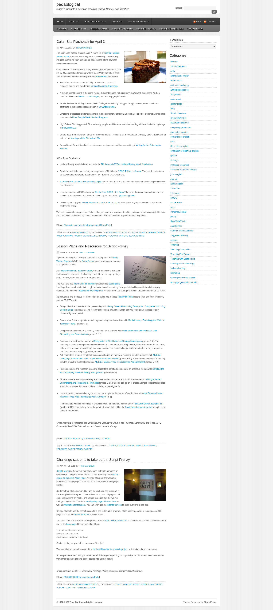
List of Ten (175, 188)
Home (60, 21)
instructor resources (179, 165)
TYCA (109, 236)
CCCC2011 (133, 232)
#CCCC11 (113, 202)
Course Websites (195, 28)
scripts (88, 449)
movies (139, 446)
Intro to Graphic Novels (116, 520)
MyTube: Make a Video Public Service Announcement (120, 362)
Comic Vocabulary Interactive (138, 407)
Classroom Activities (99, 28)
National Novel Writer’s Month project (110, 549)
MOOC (173, 198)
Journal (173, 179)
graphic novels (156, 232)
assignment (175, 94)
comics (143, 232)
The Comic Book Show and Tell (147, 404)
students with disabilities (181, 231)
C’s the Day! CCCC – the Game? (110, 192)
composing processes (180, 127)
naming (69, 236)
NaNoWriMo (150, 446)
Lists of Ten (117, 21)
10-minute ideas (177, 66)
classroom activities (84, 584)
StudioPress (210, 602)
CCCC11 (123, 232)
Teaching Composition (122, 28)
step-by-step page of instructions (101, 501)
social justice (176, 226)
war (115, 236)
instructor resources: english (183, 169)
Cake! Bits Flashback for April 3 (80, 41)
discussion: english (179, 146)
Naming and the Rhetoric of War (85, 138)
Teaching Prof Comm (146, 28)
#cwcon (174, 62)
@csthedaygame (126, 195)
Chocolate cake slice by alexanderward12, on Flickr (87, 225)
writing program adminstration (184, 282)
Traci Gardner (84, 48)
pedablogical (68, 4)
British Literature (178, 113)
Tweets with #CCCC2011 (93, 202)
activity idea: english (179, 76)
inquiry (60, 236)
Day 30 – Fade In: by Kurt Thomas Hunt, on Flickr (87, 438)
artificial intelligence (179, 90)
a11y (172, 71)
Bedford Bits (101, 76)
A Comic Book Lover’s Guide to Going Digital (80, 181)
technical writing (177, 268)
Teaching (174, 245)
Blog (172, 108)
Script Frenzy (88, 261)
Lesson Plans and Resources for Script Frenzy (92, 246)
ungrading (175, 273)
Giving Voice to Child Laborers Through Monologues (117, 341)
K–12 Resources (78, 28)
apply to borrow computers (91, 291)
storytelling (90, 236)
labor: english (176, 184)
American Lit (176, 80)
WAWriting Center (107, 107)
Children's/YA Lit (178, 118)
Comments (211, 21)
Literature (174, 193)
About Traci (73, 21)
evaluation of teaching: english (184, 151)
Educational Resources (95, 21)
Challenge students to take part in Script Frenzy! (93, 459)
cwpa (172, 141)
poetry (77, 236)
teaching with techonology (182, 263)
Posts (198, 21)
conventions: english (179, 137)
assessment (112, 232)
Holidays (174, 160)
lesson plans (114, 284)
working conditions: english (182, 277)
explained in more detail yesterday (76, 271)
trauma (102, 236)
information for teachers (85, 284)
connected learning (179, 132)
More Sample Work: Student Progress (89, 117)
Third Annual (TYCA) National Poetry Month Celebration (127, 164)
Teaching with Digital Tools (171, 28)
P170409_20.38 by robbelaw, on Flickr (81, 577)
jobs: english (176, 174)
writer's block (127, 236)
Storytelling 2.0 (69, 128)
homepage (71, 524)
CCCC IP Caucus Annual (129, 171)
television (89, 588)
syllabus (174, 240)
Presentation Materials (138, 21)
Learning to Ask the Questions (103, 86)
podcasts (61, 449)
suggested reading (179, 235)
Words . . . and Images (88, 96)
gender (173, 155)
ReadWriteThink (125, 297)
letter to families (114, 505)
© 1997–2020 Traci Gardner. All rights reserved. (79, 602)
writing (140, 236)
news (172, 207)
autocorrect (175, 99)
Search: (179, 8)
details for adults (81, 514)
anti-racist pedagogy (179, 85)
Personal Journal (178, 212)
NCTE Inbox (176, 202)
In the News (61, 28)
